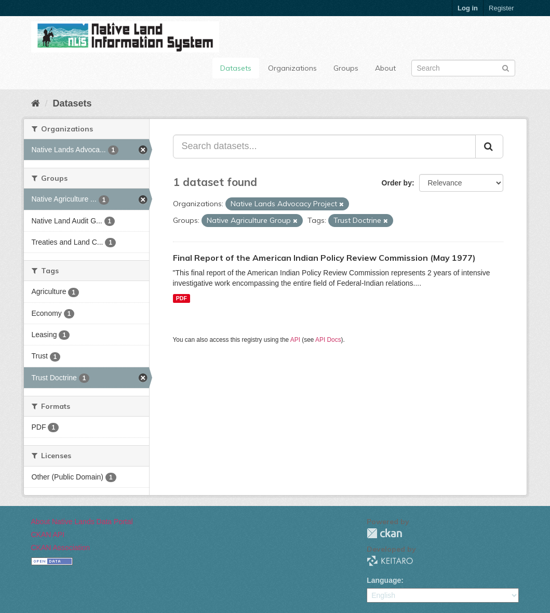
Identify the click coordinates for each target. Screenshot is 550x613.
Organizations (292, 68)
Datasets (235, 68)
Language (384, 580)
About (385, 68)
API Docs (328, 339)
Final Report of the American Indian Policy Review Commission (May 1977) (324, 257)
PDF (181, 298)
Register (501, 8)
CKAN (384, 533)
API (295, 339)
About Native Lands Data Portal (82, 521)
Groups (345, 68)
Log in (468, 8)
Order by (397, 183)
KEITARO (390, 561)
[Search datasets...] (324, 146)
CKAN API (48, 534)
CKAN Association (60, 547)
